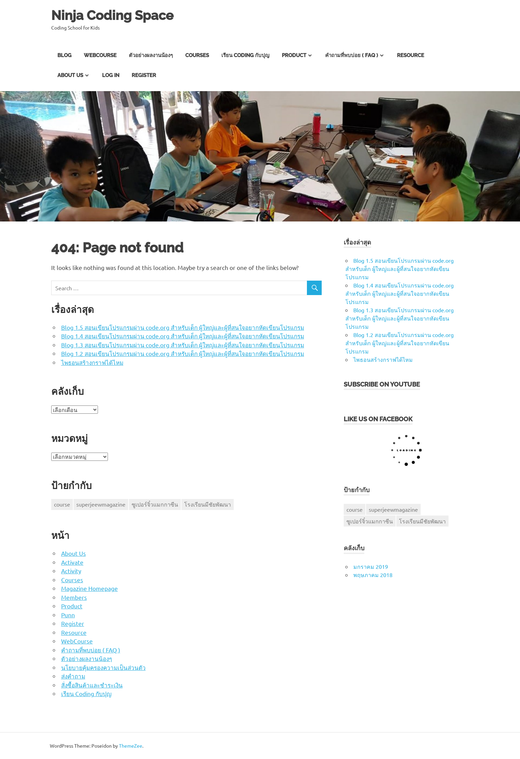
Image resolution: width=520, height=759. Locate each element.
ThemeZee (130, 745)
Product (294, 55)
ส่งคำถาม (73, 676)
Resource (410, 55)
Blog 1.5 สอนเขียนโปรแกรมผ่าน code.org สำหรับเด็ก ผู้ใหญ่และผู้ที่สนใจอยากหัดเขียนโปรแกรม (182, 327)
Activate (72, 562)
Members (74, 597)
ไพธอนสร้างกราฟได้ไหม (92, 362)
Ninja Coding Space (112, 15)
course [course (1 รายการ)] (62, 504)
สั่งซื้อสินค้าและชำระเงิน (92, 684)
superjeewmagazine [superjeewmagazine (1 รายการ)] (100, 504)
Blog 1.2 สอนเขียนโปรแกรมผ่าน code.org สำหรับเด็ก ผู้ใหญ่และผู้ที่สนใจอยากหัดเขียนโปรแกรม (182, 353)
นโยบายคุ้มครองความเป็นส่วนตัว (103, 667)
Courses (197, 55)
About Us (70, 75)
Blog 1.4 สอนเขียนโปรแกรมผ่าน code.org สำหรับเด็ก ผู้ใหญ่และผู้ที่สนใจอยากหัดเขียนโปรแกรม (182, 335)
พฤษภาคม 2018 (372, 574)
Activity (71, 570)
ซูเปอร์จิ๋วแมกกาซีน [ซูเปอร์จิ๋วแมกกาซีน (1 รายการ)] (155, 504)
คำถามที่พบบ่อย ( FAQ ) (351, 55)
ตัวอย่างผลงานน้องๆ (151, 55)
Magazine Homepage (89, 588)
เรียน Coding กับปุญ (245, 55)
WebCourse (100, 55)
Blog (64, 55)
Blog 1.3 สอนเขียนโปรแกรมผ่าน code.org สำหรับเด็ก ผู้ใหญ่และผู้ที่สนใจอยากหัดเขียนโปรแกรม (182, 344)
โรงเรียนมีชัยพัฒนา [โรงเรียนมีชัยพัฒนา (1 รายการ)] (207, 504)
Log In (110, 75)
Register (144, 75)
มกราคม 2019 (370, 566)
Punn (68, 614)
